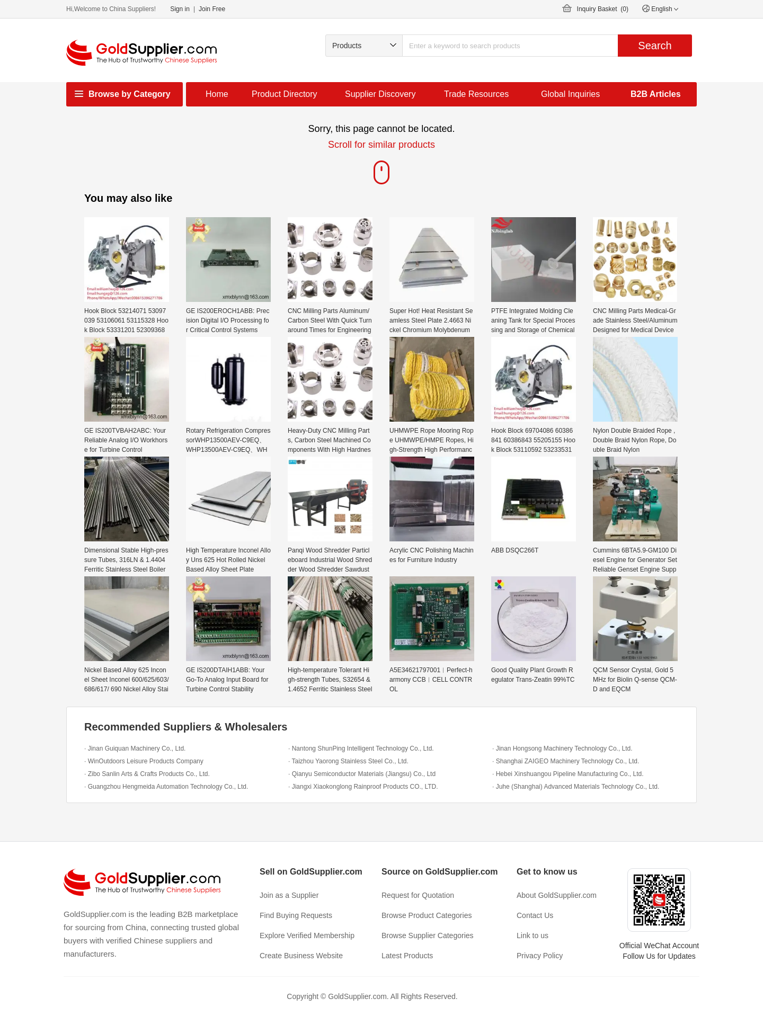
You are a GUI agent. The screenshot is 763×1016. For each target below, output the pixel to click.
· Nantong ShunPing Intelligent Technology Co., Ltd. (361, 748)
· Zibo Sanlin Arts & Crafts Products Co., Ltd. (147, 774)
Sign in (180, 9)
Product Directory (284, 94)
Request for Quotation (418, 895)
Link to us (532, 935)
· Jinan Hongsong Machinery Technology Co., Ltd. (562, 748)
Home (217, 94)
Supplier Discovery (380, 94)
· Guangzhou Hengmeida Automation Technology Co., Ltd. (166, 786)
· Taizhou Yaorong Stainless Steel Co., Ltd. (348, 761)
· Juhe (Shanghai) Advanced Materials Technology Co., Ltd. (575, 786)
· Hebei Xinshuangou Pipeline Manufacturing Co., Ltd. (568, 774)
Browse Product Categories (427, 915)
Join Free (212, 9)
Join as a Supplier (289, 895)
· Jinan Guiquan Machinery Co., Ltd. (134, 748)
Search (654, 45)
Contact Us (535, 915)
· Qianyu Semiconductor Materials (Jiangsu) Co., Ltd (362, 774)
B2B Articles (656, 94)
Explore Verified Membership (307, 935)
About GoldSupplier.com (557, 895)
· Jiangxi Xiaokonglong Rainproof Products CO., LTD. (363, 786)
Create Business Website (301, 955)
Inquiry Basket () (602, 9)
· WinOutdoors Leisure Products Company (143, 761)
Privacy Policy (540, 955)
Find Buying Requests (296, 915)
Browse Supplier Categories (428, 935)
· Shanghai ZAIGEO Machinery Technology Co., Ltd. (565, 761)
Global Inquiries (570, 94)
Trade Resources (476, 94)
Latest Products (407, 955)
